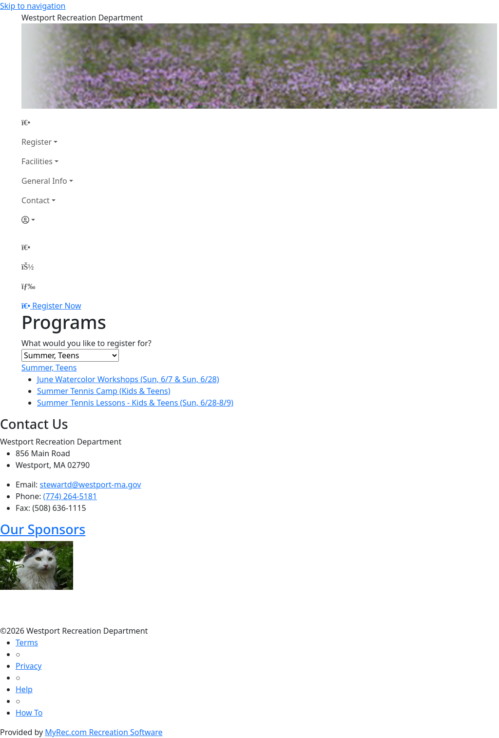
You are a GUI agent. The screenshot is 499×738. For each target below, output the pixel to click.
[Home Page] (47, 122)
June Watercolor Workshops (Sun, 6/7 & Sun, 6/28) (128, 379)
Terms (27, 642)
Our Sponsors (42, 529)
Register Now (56, 305)
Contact (35, 200)
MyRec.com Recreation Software (103, 732)
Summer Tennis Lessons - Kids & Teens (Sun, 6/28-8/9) (135, 402)
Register (36, 141)
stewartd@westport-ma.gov (90, 484)
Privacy (28, 665)
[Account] (47, 220)
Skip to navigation (32, 5)
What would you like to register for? (86, 343)
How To (29, 712)
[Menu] (28, 286)
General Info (44, 180)
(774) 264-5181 (70, 496)
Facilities (37, 161)
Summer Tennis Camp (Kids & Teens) (104, 391)
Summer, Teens (49, 367)
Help (24, 689)
